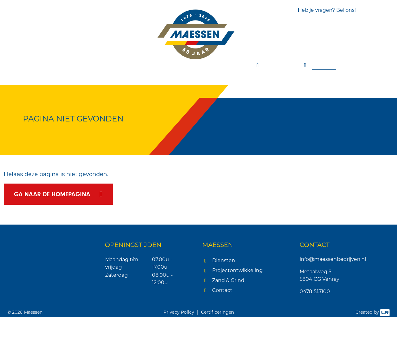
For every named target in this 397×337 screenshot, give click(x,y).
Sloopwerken (122, 65)
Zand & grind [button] (285, 65)
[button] (52, 321)
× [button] (92, 182)
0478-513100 (315, 292)
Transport (165, 65)
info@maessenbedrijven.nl (333, 260)
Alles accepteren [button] (53, 292)
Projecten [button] (239, 65)
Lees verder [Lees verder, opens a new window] (49, 228)
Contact (329, 65)
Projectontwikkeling (237, 271)
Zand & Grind (228, 281)
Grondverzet (76, 65)
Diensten (223, 261)
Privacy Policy (178, 332)
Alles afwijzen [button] (53, 308)
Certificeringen (217, 332)
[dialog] (52, 253)
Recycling (203, 65)
